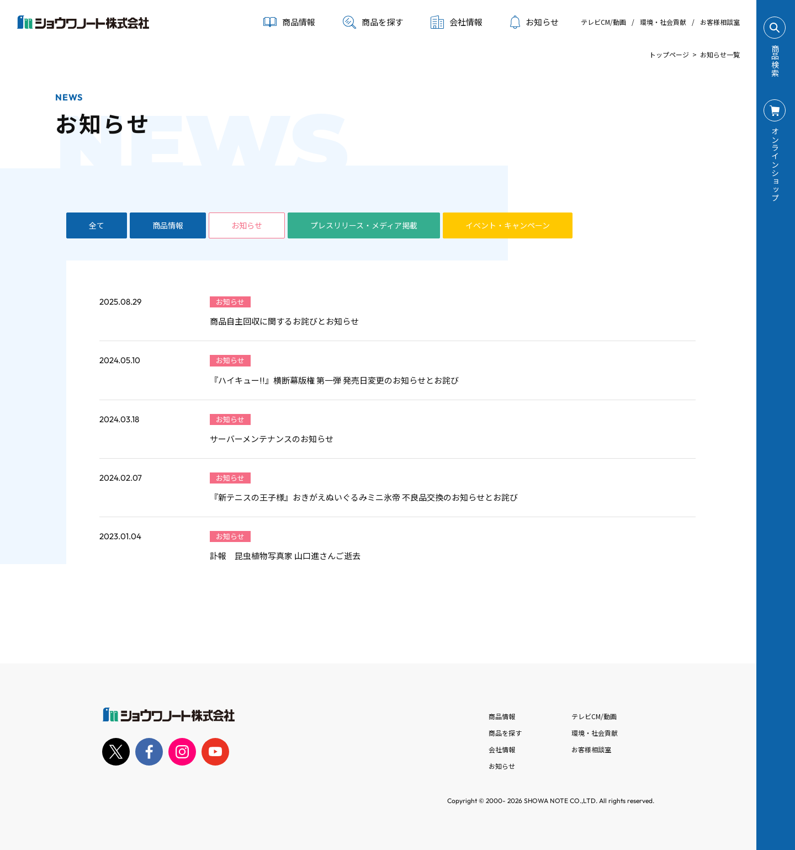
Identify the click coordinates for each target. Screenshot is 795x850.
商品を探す (373, 22)
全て (96, 225)
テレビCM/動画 (603, 21)
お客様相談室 (720, 21)
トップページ (669, 54)
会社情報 (502, 749)
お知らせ (534, 22)
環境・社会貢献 (663, 21)
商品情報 (167, 225)
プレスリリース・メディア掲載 (363, 225)
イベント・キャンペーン (507, 225)
